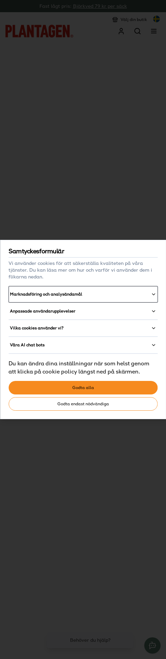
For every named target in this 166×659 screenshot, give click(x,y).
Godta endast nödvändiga (83, 403)
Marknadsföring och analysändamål (83, 294)
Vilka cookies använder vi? (83, 328)
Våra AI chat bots (83, 345)
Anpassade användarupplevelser (83, 311)
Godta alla (83, 387)
